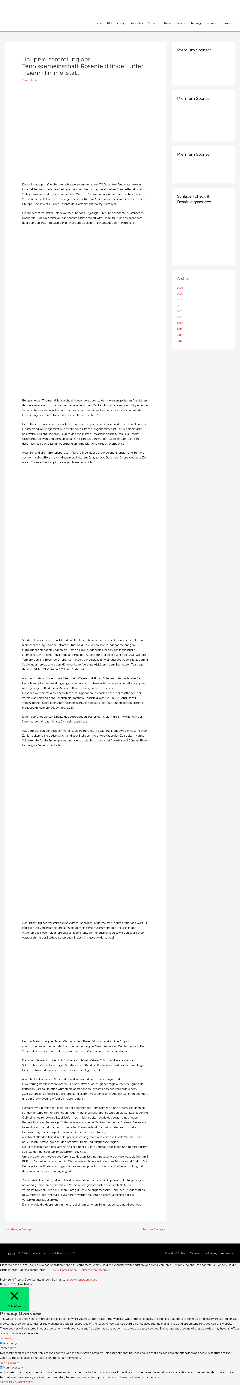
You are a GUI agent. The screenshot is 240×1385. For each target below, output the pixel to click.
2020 (180, 323)
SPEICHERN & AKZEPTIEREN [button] (20, 1382)
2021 (180, 317)
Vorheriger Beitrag (18, 1229)
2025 (180, 293)
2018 (180, 335)
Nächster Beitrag (153, 1229)
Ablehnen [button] (107, 1270)
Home (97, 23)
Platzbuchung (116, 23)
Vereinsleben (30, 80)
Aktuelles (137, 23)
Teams (181, 23)
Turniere (227, 23)
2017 (180, 341)
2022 (180, 311)
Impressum (227, 1253)
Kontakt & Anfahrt (172, 1253)
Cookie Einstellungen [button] (64, 1270)
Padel (168, 23)
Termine (211, 23)
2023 (180, 305)
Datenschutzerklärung (202, 1253)
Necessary (10, 1343)
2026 (180, 287)
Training (196, 23)
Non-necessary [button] (10, 1363)
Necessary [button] (7, 1338)
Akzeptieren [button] (91, 1270)
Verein (152, 23)
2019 (180, 329)
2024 (180, 299)
